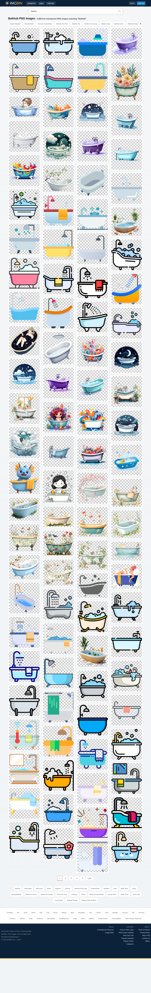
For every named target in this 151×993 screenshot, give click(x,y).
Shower (67, 888)
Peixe (33, 913)
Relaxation (28, 888)
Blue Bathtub (29, 24)
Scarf (25, 913)
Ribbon (64, 913)
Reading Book (64, 918)
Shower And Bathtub (45, 24)
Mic (18, 913)
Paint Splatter (116, 918)
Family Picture (103, 918)
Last (89, 878)
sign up (141, 3)
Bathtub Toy (76, 24)
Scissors (12, 918)
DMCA (147, 941)
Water (49, 888)
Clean (134, 888)
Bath (115, 888)
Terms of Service (144, 930)
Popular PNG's (129, 941)
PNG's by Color (128, 935)
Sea (41, 913)
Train (106, 913)
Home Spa (136, 894)
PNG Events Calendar (126, 932)
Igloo (72, 913)
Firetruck (40, 918)
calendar (50, 3)
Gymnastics (51, 918)
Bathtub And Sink (62, 24)
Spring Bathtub (16, 894)
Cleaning (74, 894)
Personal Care (62, 894)
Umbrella (10, 913)
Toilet (30, 918)
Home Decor (112, 894)
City (47, 913)
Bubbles (106, 888)
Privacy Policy (145, 932)
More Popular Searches (133, 918)
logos (41, 3)
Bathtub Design (133, 24)
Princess (141, 913)
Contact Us (146, 938)
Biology (115, 913)
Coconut (125, 913)
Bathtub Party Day (80, 888)
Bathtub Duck (119, 24)
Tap (133, 913)
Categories (130, 944)
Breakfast (81, 913)
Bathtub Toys (105, 24)
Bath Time (124, 888)
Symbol (22, 918)
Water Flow (124, 894)
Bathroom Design (47, 894)
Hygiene (58, 888)
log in (132, 3)
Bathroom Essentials (97, 894)
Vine (90, 913)
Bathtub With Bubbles (89, 900)
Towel (83, 894)
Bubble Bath (95, 888)
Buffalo (91, 918)
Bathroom (39, 888)
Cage (75, 918)
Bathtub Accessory (90, 24)
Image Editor (109, 932)
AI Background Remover (105, 930)
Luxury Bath (59, 900)
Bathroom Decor (31, 894)
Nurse (55, 913)
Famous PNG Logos (127, 930)
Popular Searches (128, 938)
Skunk (98, 913)
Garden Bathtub (15, 24)
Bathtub (17, 888)
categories (31, 3)
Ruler (83, 918)
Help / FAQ (146, 935)
